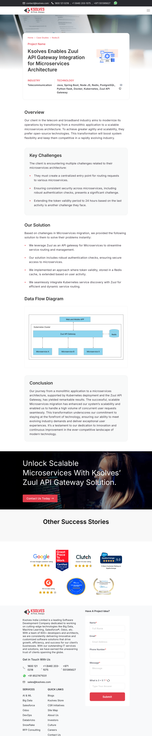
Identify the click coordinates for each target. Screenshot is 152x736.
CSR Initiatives (56, 706)
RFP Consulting (31, 730)
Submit (107, 697)
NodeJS (55, 38)
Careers (52, 730)
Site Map (53, 711)
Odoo (26, 711)
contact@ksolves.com (37, 3)
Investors (53, 720)
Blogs (51, 696)
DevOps (27, 715)
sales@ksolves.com (39, 682)
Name (93, 623)
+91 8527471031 (34, 677)
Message (95, 663)
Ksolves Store (56, 701)
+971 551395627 (102, 3)
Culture (52, 725)
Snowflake (29, 725)
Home (30, 38)
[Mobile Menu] (148, 10)
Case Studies (42, 38)
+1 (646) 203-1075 (81, 3)
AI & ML (27, 696)
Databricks (29, 720)
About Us (53, 715)
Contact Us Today (40, 498)
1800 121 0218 (62, 3)
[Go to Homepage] (34, 10)
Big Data (27, 701)
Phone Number (98, 650)
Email (93, 637)
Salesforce (29, 706)
